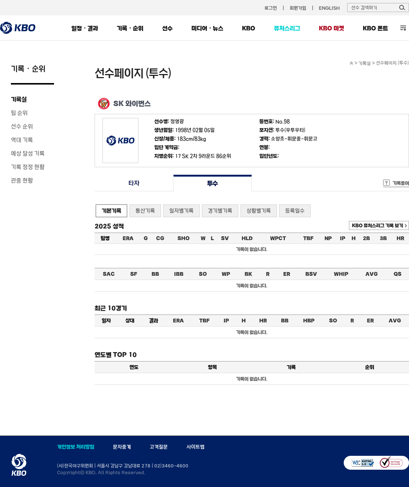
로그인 (271, 8)
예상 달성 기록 (28, 153)
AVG (371, 274)
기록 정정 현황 (28, 166)
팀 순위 (19, 112)
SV (225, 238)
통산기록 (145, 210)
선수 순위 (22, 126)
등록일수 (295, 210)
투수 (212, 183)
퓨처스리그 (287, 28)
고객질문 (159, 447)
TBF (308, 238)
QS (397, 274)
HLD (247, 238)
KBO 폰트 (375, 28)
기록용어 (400, 183)
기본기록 (111, 210)
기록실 (19, 99)
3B (383, 238)
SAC (109, 274)
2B (366, 238)
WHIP (341, 274)
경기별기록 (220, 210)
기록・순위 (130, 28)
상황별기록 (259, 210)
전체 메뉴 (403, 28)
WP (226, 274)
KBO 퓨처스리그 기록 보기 (377, 225)
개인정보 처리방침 (75, 447)
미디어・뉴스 (207, 28)
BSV (311, 274)
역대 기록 (22, 139)
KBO (248, 28)
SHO (183, 238)
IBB (178, 274)
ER (286, 274)
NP (328, 238)
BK (248, 274)
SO (203, 274)
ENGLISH (329, 8)
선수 (167, 28)
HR (400, 238)
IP (342, 238)
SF (133, 274)
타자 (133, 183)
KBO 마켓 (331, 28)
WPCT (278, 238)
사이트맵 (195, 447)
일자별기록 (181, 210)
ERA (128, 238)
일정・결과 (84, 28)
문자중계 (122, 447)
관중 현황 (22, 180)
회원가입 (298, 8)
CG (160, 238)
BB (155, 274)
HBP (308, 321)
